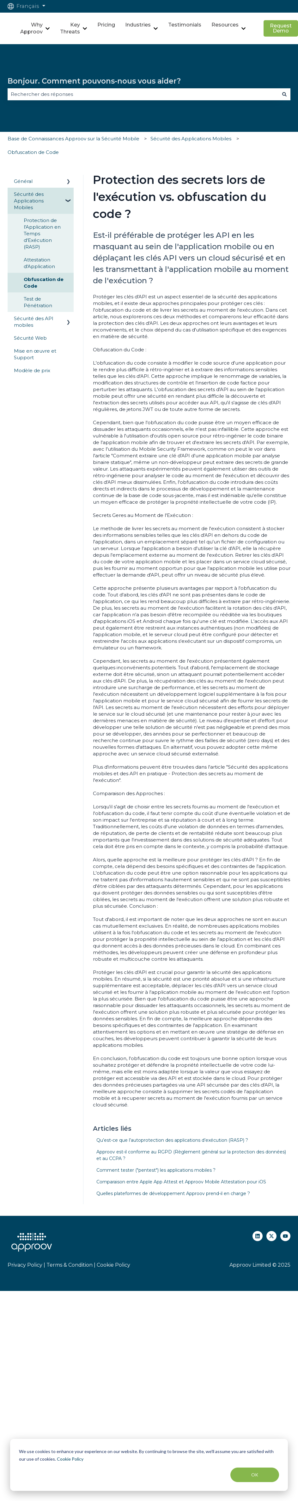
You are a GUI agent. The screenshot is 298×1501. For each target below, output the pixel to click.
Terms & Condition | (70, 1265)
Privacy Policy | (26, 1265)
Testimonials (184, 25)
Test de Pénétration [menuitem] (38, 302)
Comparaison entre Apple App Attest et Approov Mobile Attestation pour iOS (181, 1182)
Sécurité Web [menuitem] (30, 338)
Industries (138, 25)
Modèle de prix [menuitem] (32, 370)
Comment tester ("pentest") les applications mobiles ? (156, 1170)
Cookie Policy (70, 1459)
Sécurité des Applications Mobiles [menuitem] (29, 200)
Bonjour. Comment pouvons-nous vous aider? (94, 81)
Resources (225, 25)
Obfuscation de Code (33, 152)
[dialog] (149, 1465)
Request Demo (281, 28)
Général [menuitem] (23, 181)
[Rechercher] (284, 94)
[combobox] (143, 94)
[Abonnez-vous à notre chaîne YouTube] (285, 1236)
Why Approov (31, 28)
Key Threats (70, 28)
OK (254, 1474)
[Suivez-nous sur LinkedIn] (257, 1236)
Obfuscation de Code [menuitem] (44, 282)
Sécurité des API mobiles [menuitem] (33, 321)
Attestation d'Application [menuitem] (39, 263)
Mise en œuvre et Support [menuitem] (35, 354)
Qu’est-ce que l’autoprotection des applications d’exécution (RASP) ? (172, 1140)
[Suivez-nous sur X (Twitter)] (271, 1236)
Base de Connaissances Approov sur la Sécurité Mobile (73, 139)
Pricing (106, 25)
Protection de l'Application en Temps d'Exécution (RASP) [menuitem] (42, 233)
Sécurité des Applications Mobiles (190, 139)
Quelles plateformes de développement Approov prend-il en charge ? (173, 1193)
